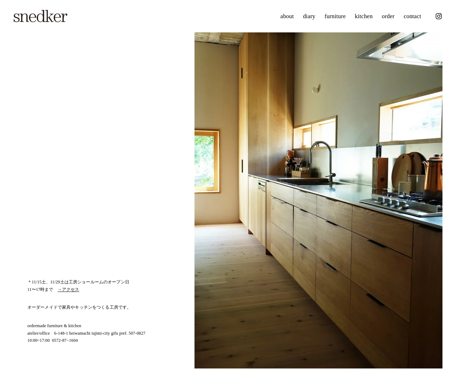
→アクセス (68, 289)
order (388, 16)
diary (309, 16)
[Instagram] (438, 16)
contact (412, 16)
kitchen (364, 16)
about (287, 16)
